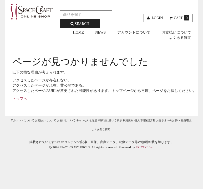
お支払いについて (176, 32)
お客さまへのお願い (168, 120)
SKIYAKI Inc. (145, 147)
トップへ (19, 99)
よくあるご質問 (101, 129)
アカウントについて (133, 32)
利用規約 (128, 120)
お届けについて (66, 120)
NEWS (100, 32)
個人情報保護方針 (144, 120)
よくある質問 (180, 38)
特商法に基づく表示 (110, 120)
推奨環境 (186, 120)
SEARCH (79, 23)
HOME (78, 32)
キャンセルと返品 (86, 120)
